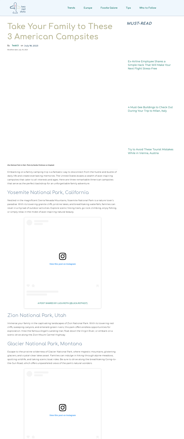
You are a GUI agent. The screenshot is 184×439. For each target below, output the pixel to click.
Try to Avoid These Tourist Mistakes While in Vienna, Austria (150, 151)
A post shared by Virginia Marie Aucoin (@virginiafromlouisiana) (63, 417)
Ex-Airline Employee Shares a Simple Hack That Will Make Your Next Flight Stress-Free (149, 65)
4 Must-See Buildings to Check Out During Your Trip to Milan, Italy (150, 109)
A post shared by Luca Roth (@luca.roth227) (63, 266)
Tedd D (15, 45)
